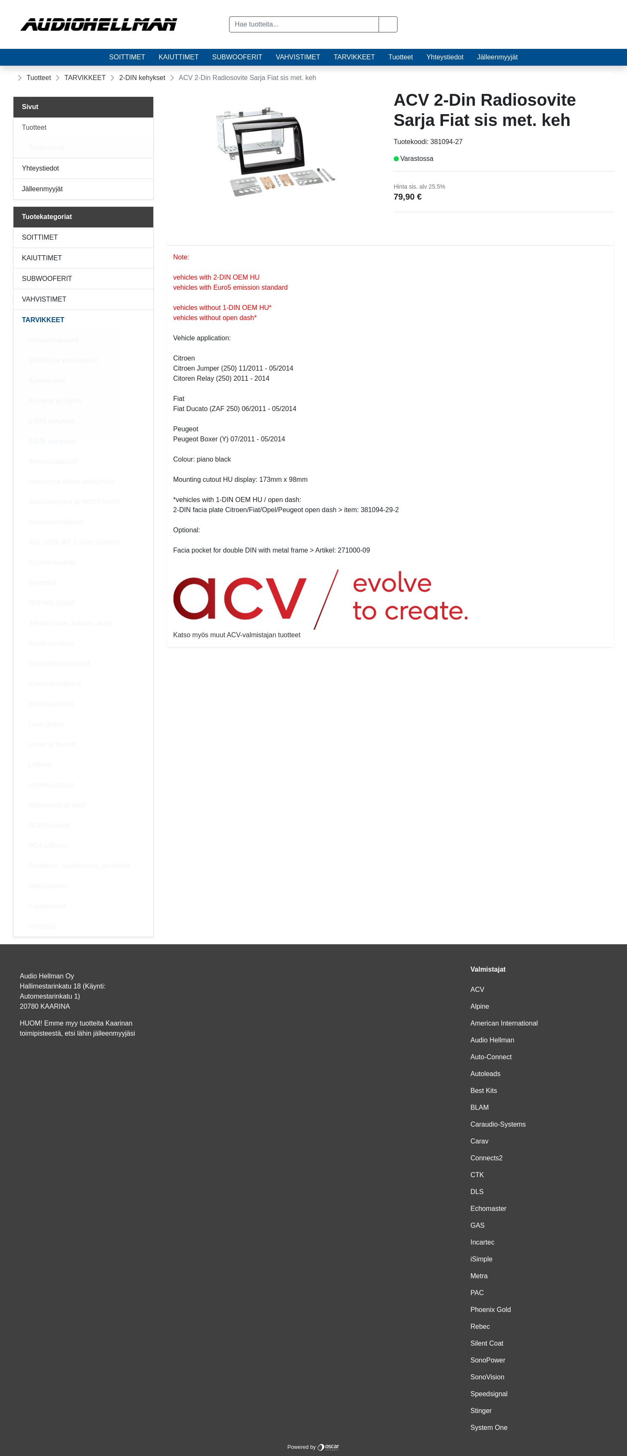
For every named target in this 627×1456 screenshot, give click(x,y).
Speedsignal (488, 1393)
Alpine (479, 1006)
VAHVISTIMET (298, 57)
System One (488, 1427)
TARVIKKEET (354, 57)
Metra (479, 1276)
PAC (477, 1292)
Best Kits (483, 1090)
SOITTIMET (127, 57)
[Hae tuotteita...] (304, 24)
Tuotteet (401, 57)
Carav (479, 1141)
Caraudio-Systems (498, 1124)
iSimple (481, 1259)
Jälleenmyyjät (497, 57)
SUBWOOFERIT (237, 57)
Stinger (481, 1410)
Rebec (480, 1326)
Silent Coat (486, 1343)
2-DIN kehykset (142, 77)
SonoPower (487, 1360)
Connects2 (486, 1158)
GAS (477, 1225)
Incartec (482, 1242)
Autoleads (485, 1073)
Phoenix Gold (490, 1309)
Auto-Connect (491, 1057)
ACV (477, 989)
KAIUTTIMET (179, 57)
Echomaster (488, 1208)
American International (504, 1023)
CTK (477, 1174)
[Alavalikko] (144, 127)
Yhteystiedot (445, 57)
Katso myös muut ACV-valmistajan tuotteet (390, 604)
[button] (388, 24)
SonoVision (487, 1377)
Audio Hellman (492, 1040)
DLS (476, 1191)
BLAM (479, 1107)
